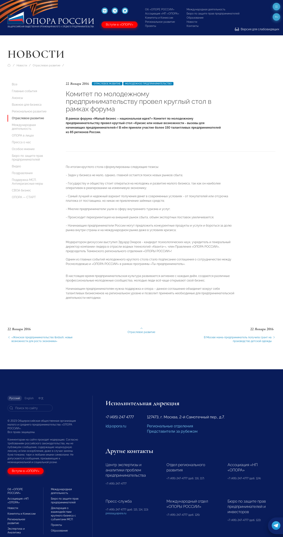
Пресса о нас (21, 142)
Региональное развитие (160, 21)
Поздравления (22, 173)
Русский (14, 398)
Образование (195, 17)
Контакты (192, 25)
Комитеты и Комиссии (159, 17)
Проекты (150, 25)
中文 (41, 398)
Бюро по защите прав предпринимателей (213, 13)
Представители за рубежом (172, 431)
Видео (16, 166)
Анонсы (17, 98)
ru (276, 17)
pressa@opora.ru (116, 513)
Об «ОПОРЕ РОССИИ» (159, 9)
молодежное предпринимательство (148, 83)
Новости (192, 21)
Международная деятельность (206, 9)
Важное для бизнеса (27, 104)
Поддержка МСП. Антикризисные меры (27, 181)
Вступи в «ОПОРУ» (119, 24)
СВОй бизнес (21, 190)
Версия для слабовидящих (257, 29)
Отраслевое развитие (46, 65)
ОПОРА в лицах (23, 135)
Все (14, 84)
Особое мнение (23, 149)
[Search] (30, 408)
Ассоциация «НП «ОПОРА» (162, 13)
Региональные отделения (170, 426)
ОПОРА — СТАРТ (24, 197)
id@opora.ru (116, 426)
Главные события (24, 91)
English (29, 398)
